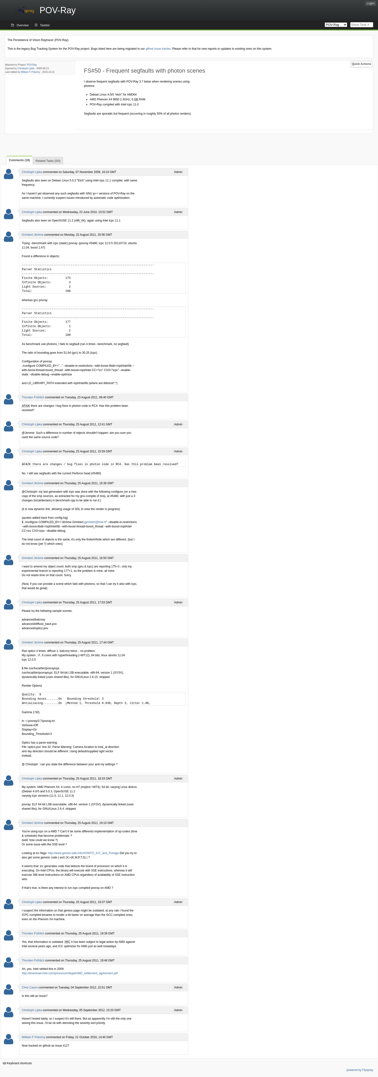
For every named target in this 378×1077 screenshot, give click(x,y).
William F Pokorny (30, 72)
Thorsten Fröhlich (33, 397)
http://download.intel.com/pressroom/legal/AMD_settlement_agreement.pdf (70, 973)
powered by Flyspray (359, 1070)
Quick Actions (361, 64)
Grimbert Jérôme (32, 234)
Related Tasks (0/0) (48, 161)
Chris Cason (30, 987)
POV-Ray (32, 64)
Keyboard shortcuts (17, 1063)
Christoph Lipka (26, 68)
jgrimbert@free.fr (95, 522)
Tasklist (44, 25)
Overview (23, 25)
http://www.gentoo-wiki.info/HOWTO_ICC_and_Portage (83, 853)
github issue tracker (158, 48)
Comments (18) (19, 160)
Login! (371, 3)
